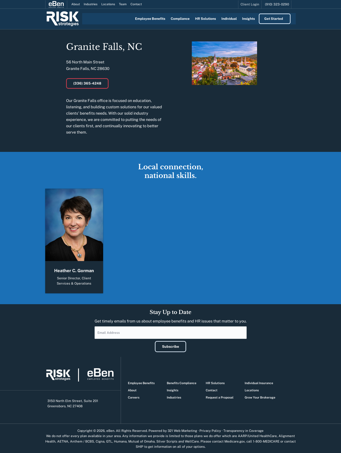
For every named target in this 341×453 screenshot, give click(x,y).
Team (123, 4)
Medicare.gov (234, 441)
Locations (108, 4)
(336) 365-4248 (87, 83)
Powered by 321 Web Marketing (173, 430)
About (75, 4)
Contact (136, 4)
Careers (133, 397)
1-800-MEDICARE (266, 441)
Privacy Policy (210, 430)
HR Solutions (215, 382)
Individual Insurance (259, 382)
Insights (172, 389)
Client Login (250, 4)
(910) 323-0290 (277, 4)
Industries (90, 4)
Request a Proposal (219, 397)
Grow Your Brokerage (260, 397)
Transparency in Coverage (243, 430)
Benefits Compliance (181, 382)
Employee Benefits (141, 382)
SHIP (139, 446)
